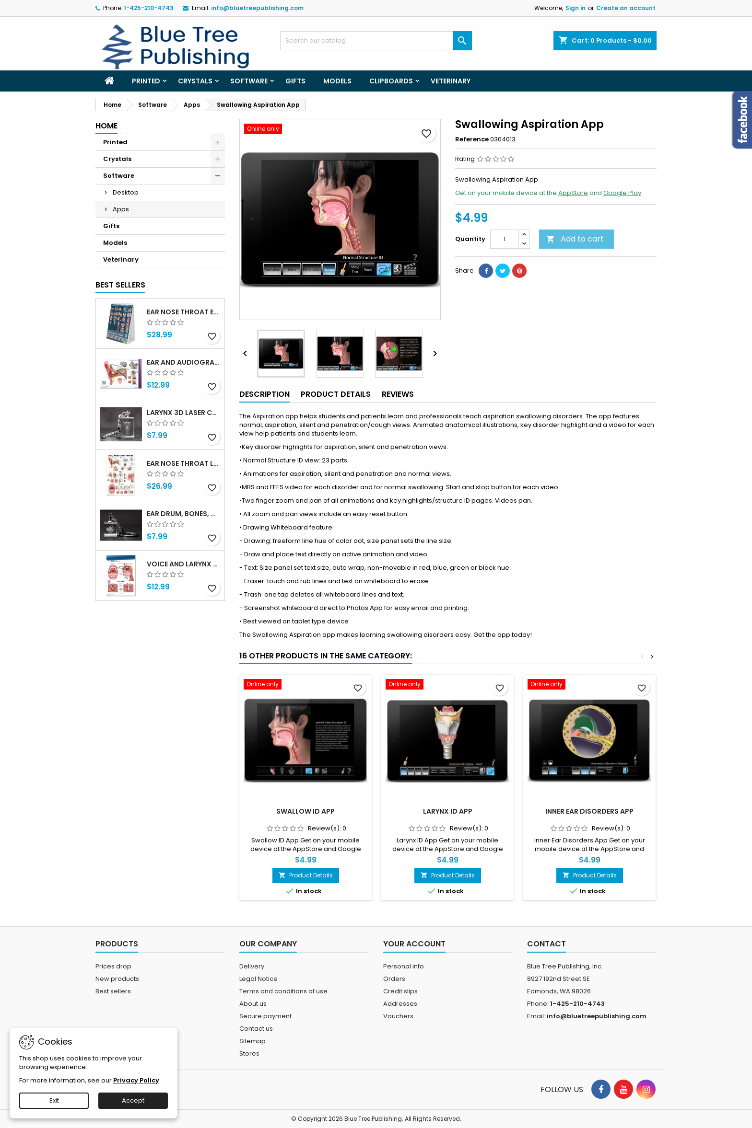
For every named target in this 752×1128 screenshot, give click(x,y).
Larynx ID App (447, 811)
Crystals (195, 81)
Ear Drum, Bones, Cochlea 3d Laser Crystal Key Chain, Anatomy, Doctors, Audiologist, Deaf (184, 514)
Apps (121, 209)
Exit (54, 1100)
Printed (146, 81)
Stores (249, 1053)
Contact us (256, 1028)
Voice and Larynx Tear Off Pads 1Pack (184, 564)
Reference (472, 139)
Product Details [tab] (336, 394)
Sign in (575, 8)
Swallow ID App (305, 811)
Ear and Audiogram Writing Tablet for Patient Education (184, 362)
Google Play (622, 192)
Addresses (400, 1003)
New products (117, 978)
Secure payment (265, 1016)
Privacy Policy (136, 1080)
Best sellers (113, 991)
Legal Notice (258, 978)
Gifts (295, 81)
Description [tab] (264, 394)
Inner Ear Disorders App (589, 811)
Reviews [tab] (398, 394)
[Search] (376, 40)
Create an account (626, 8)
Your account (414, 943)
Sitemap (252, 1041)
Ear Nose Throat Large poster (184, 463)
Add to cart (575, 238)
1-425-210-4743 (149, 8)
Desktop (126, 192)
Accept (133, 1100)
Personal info (403, 966)
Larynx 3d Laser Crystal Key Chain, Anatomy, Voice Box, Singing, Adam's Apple (184, 412)
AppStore (573, 192)
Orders (394, 978)
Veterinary (450, 81)
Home (106, 125)
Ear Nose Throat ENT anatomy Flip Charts (184, 312)
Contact (546, 943)
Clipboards (391, 81)
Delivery (251, 966)
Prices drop (113, 966)
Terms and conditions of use (283, 991)
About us (253, 1003)
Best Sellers (120, 284)
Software (249, 81)
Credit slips (400, 991)
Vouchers (398, 1016)
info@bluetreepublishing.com (257, 8)
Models (337, 81)
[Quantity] (504, 239)
